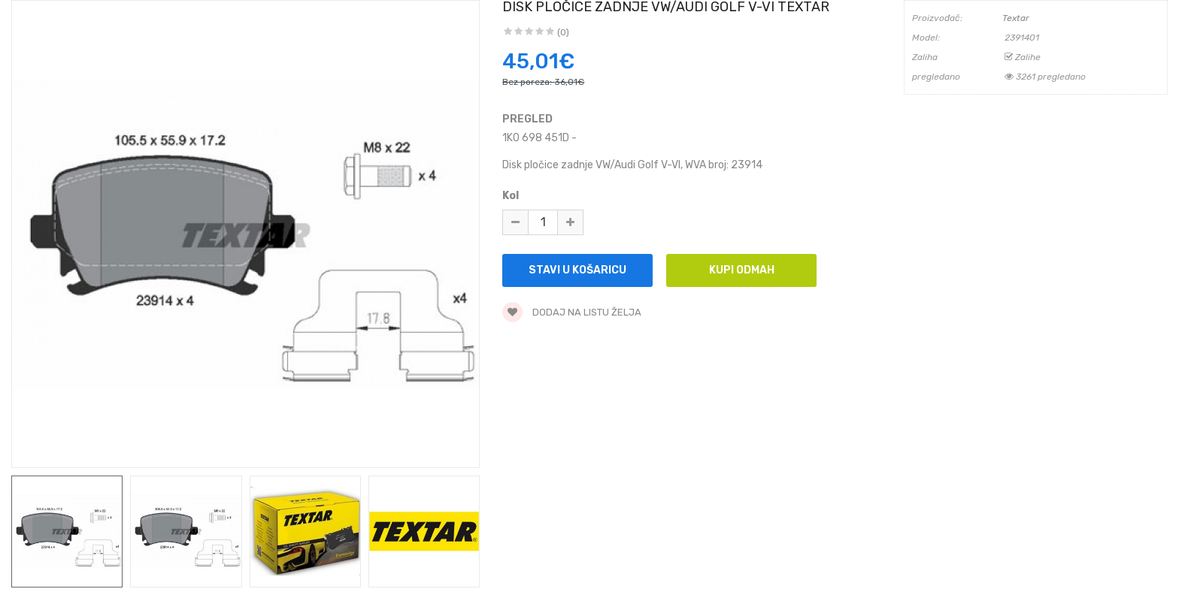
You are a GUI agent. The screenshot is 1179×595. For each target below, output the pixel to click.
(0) (563, 32)
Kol (510, 195)
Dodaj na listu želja (571, 312)
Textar (1015, 18)
